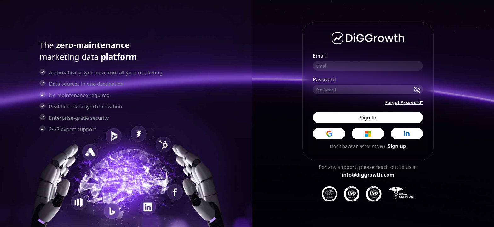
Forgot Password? (404, 102)
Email (319, 55)
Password (324, 79)
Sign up (397, 146)
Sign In (368, 117)
